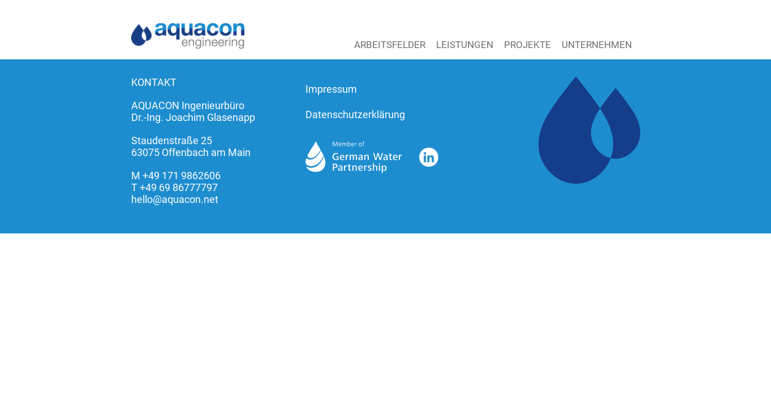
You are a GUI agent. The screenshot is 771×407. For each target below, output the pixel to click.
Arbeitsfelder (389, 44)
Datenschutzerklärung (355, 114)
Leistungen (464, 44)
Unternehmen (597, 44)
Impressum (331, 89)
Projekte (527, 44)
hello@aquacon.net (174, 199)
